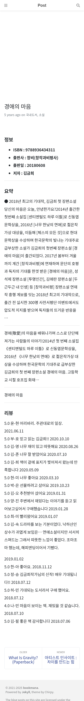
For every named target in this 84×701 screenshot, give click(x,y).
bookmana (30, 687)
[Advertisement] (42, 53)
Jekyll (26, 692)
